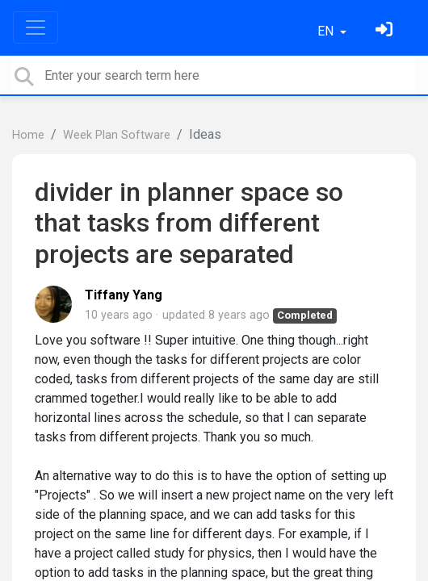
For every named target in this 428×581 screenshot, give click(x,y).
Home (28, 135)
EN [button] (327, 31)
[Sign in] (386, 31)
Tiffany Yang (123, 295)
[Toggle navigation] (35, 27)
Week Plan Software (116, 135)
